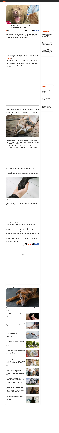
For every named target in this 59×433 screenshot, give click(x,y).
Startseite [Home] (8, 4)
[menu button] (57, 1)
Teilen (36, 30)
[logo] (3, 1)
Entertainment (13, 4)
